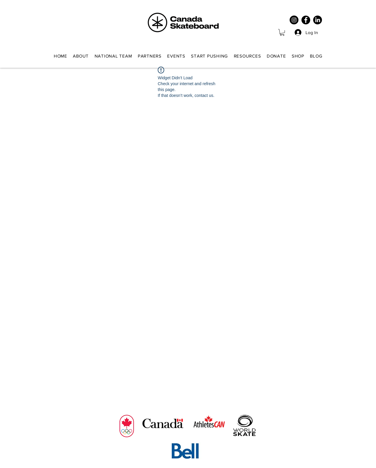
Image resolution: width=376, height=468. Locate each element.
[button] (282, 32)
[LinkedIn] (317, 20)
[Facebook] (305, 20)
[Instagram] (294, 20)
